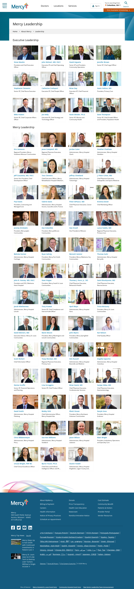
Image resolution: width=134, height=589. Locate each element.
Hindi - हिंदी (64, 541)
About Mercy (26, 31)
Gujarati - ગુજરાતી (74, 554)
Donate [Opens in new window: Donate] (72, 500)
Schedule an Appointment (50, 519)
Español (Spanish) (92, 537)
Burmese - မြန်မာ (59, 554)
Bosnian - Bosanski (91, 541)
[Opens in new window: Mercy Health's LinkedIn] (30, 528)
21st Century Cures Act (68, 564)
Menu (4, 6)
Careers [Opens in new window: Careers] (43, 508)
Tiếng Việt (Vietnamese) (49, 541)
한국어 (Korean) (92, 533)
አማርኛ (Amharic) (46, 533)
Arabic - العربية (45, 554)
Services (72, 5)
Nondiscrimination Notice (79, 515)
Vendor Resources (105, 515)
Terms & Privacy (53, 564)
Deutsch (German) (77, 533)
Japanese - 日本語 (89, 554)
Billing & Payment (47, 504)
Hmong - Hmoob (46, 550)
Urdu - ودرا (91, 550)
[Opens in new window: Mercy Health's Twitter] (19, 528)
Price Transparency (76, 504)
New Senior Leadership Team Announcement (98, 587)
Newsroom (73, 512)
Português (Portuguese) (109, 533)
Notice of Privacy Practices (50, 515)
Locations (58, 5)
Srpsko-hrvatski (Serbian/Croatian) (69, 537)
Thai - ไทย (101, 550)
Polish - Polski (103, 546)
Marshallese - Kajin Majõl (49, 546)
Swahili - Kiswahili (68, 546)
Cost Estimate (103, 500)
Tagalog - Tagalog (107, 537)
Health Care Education (78, 508)
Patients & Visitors (105, 508)
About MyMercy (46, 500)
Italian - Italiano (104, 554)
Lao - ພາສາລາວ (76, 541)
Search (126, 4)
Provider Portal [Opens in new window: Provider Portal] (104, 512)
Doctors (45, 5)
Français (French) (61, 533)
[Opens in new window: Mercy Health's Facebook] (13, 528)
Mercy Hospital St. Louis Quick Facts (45, 587)
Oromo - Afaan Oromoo (86, 546)
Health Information (47, 512)
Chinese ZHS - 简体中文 (64, 550)
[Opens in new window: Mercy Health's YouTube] (24, 528)
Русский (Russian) (47, 537)
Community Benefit (105, 504)
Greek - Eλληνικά (107, 541)
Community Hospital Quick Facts (70, 587)
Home (15, 31)
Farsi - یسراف (80, 550)
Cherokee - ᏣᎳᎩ (113, 550)
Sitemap (43, 564)
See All (28, 536)
